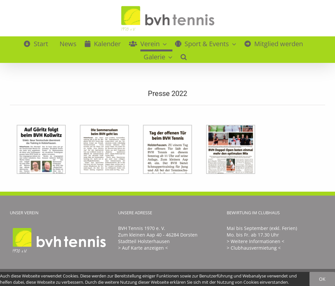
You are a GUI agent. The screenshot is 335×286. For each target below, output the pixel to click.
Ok (322, 279)
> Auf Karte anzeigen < (143, 248)
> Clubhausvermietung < (254, 248)
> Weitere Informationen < (255, 241)
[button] (184, 56)
